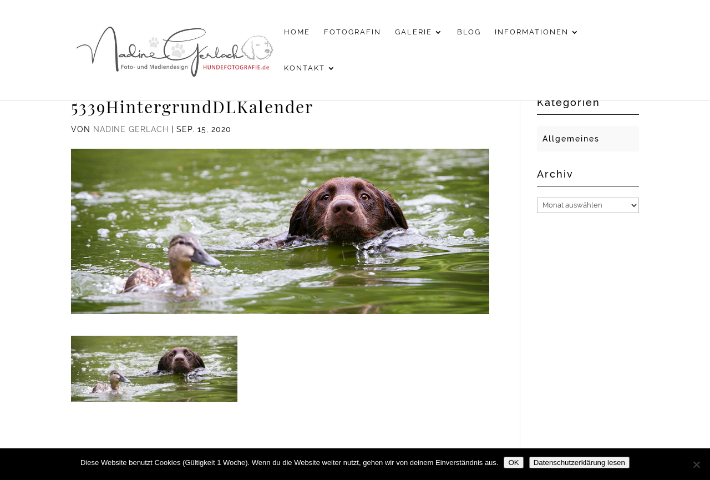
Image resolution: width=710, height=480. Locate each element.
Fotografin (352, 32)
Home (297, 32)
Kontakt (304, 68)
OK (513, 462)
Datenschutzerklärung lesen (579, 462)
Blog (469, 32)
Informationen (532, 32)
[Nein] (696, 464)
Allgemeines (571, 138)
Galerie (413, 32)
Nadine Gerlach (131, 129)
